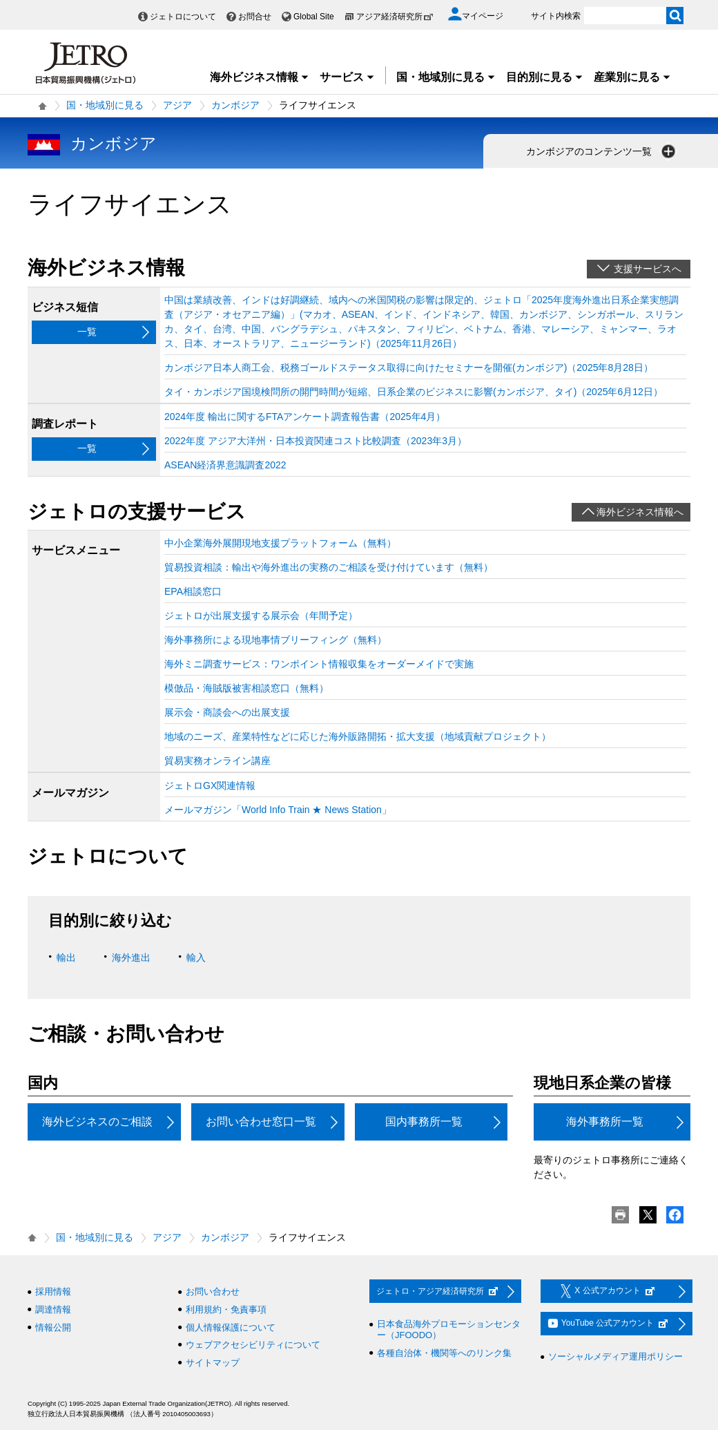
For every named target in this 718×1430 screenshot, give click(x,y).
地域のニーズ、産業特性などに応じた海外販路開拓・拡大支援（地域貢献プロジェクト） (357, 736)
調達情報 (53, 1309)
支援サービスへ (647, 268)
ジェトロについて (183, 16)
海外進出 (131, 957)
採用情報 (53, 1291)
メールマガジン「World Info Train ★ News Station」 (277, 809)
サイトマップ (213, 1362)
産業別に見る (632, 77)
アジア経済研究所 (395, 16)
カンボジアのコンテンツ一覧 (602, 151)
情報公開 (53, 1327)
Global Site (313, 16)
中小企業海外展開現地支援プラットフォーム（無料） (280, 543)
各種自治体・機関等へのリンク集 (444, 1353)
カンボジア (235, 105)
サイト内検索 (556, 16)
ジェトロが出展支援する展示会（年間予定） (261, 615)
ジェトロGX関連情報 (209, 785)
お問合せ (254, 16)
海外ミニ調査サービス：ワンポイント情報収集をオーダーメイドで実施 (319, 663)
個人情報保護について (230, 1327)
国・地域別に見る (446, 77)
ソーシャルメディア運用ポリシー (615, 1356)
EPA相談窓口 (193, 591)
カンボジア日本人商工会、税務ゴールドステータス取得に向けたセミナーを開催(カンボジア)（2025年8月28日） (408, 367)
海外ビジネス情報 (259, 77)
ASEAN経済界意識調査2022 (225, 464)
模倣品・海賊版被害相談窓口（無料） (246, 688)
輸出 (66, 957)
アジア (177, 105)
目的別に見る (544, 77)
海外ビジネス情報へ (639, 511)
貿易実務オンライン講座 (217, 760)
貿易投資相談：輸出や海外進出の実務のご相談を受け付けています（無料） (328, 567)
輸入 (196, 957)
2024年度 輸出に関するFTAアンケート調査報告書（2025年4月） (304, 416)
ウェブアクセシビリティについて (253, 1345)
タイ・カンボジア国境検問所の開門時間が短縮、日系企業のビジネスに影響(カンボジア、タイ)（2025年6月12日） (413, 391)
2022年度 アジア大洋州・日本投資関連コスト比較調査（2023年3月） (315, 440)
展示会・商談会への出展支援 (227, 712)
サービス (347, 77)
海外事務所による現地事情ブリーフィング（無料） (275, 639)
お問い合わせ (213, 1291)
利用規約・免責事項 (226, 1309)
